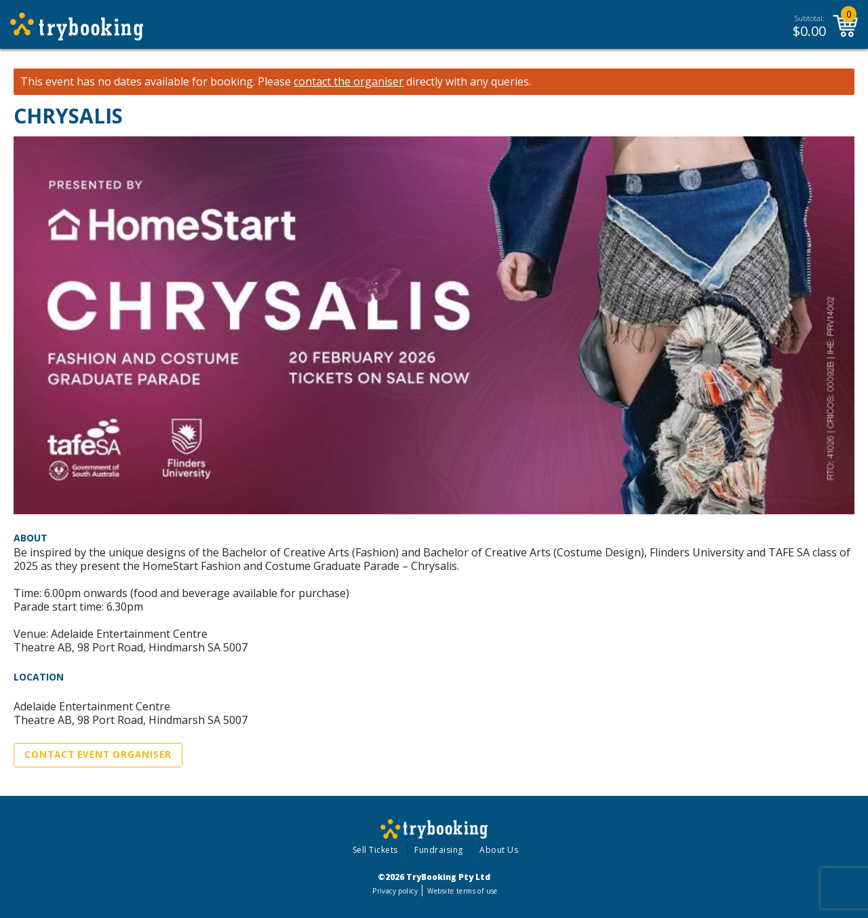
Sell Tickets (375, 850)
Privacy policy (395, 891)
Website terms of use (462, 891)
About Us (498, 850)
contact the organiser (348, 81)
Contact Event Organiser (98, 754)
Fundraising (438, 850)
